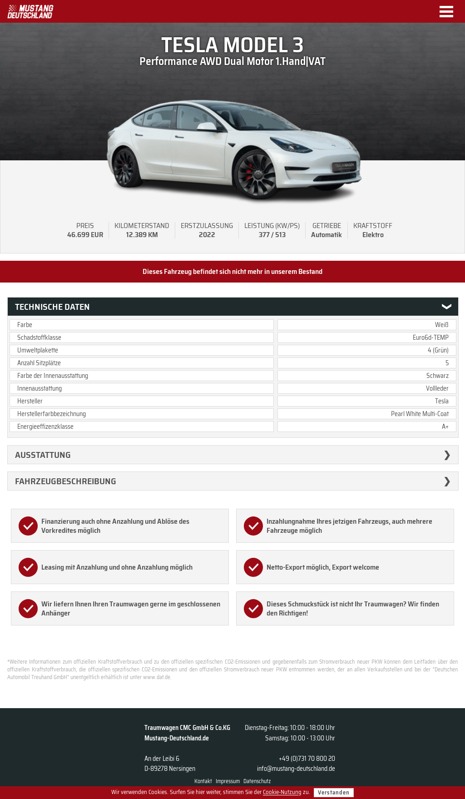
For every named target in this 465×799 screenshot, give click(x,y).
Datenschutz (257, 781)
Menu (449, 11)
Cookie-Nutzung (282, 792)
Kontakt (203, 781)
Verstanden (334, 792)
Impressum (228, 781)
